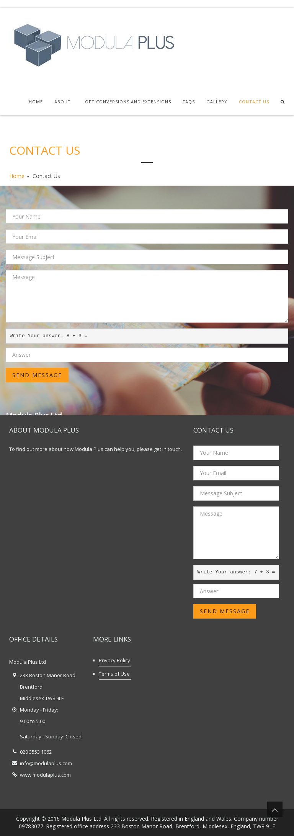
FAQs (189, 101)
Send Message (37, 375)
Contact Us (254, 101)
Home (36, 101)
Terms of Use (114, 673)
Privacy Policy (114, 660)
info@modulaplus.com (46, 763)
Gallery (216, 101)
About (62, 101)
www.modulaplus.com (45, 774)
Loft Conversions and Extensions (126, 101)
